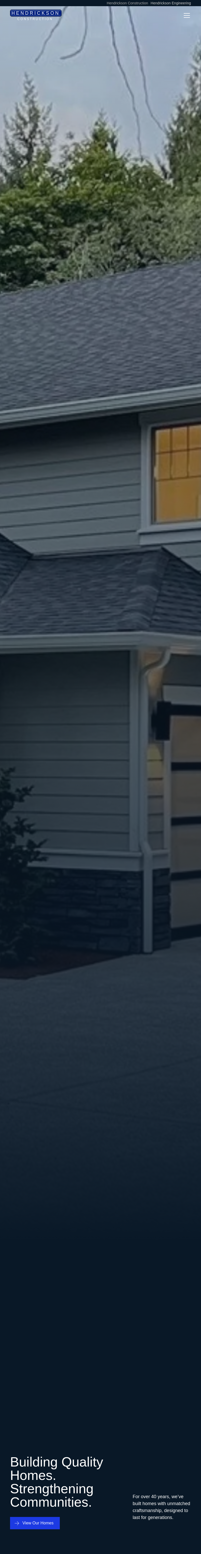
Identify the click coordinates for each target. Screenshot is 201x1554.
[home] (36, 15)
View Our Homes (38, 1523)
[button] (186, 15)
